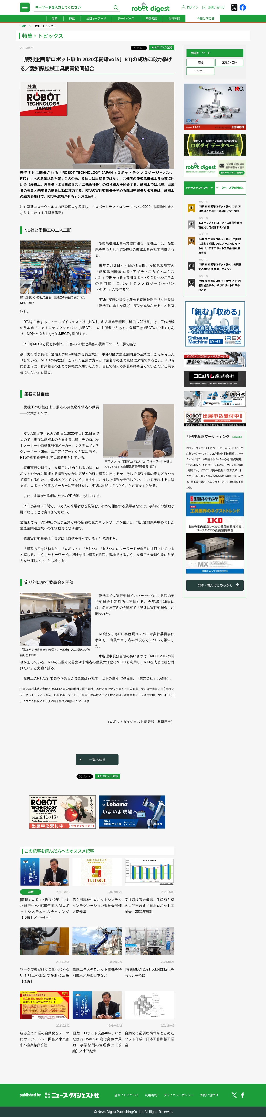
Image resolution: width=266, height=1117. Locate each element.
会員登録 (174, 18)
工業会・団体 (229, 62)
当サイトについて (126, 1095)
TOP (23, 26)
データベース (125, 18)
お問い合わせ (216, 7)
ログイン (192, 7)
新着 (55, 18)
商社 (200, 62)
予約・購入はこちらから (215, 585)
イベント (200, 71)
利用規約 (151, 1095)
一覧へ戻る (97, 759)
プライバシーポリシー (178, 1095)
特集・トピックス (45, 26)
